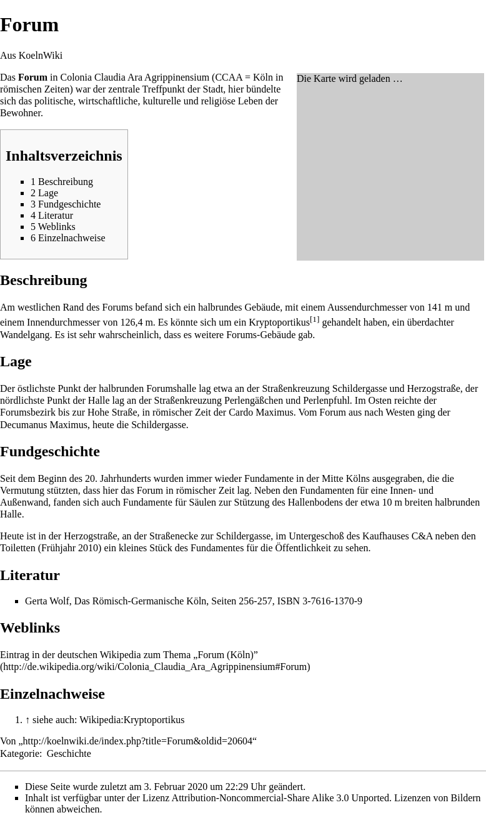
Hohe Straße (112, 412)
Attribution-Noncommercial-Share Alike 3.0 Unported (280, 797)
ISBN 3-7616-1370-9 (319, 601)
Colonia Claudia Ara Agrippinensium (134, 77)
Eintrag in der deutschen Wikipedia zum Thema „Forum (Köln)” (129, 654)
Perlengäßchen (253, 400)
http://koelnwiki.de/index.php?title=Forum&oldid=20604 (137, 741)
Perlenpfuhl (326, 400)
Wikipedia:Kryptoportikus (131, 719)
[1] (315, 319)
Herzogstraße (433, 388)
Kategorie (19, 753)
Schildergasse (359, 388)
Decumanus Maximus (43, 424)
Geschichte (69, 753)
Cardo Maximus (261, 412)
